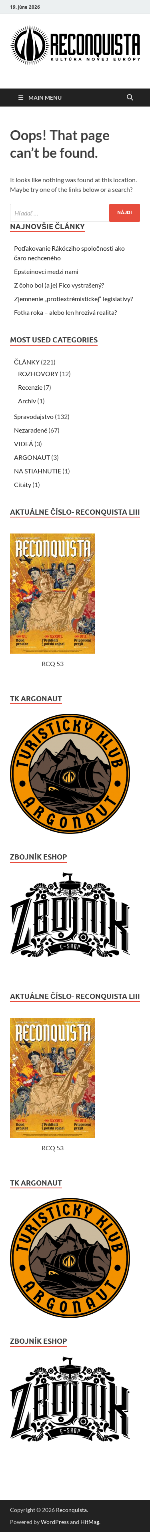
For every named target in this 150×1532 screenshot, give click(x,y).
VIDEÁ (23, 443)
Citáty (22, 484)
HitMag (89, 1521)
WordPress (55, 1521)
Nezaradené (30, 430)
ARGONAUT (32, 457)
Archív (27, 401)
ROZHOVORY (38, 373)
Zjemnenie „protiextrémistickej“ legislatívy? (73, 298)
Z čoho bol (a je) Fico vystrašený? (59, 285)
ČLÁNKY (27, 362)
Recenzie (30, 387)
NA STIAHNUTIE (37, 471)
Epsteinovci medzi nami (46, 271)
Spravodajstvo (34, 416)
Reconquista (71, 1509)
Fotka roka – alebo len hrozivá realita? (65, 312)
